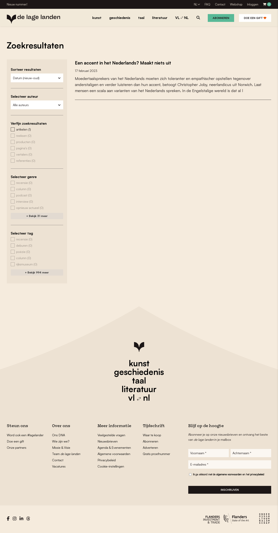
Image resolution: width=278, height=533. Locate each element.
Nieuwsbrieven (108, 441)
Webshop (236, 4)
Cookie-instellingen (111, 466)
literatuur (139, 389)
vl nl (139, 397)
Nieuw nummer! (17, 4)
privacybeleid (257, 475)
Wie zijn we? (60, 441)
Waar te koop (152, 435)
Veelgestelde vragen (111, 435)
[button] (37, 129)
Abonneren (221, 18)
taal (139, 380)
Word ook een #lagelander (25, 435)
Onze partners (16, 448)
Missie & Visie (61, 448)
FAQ (207, 4)
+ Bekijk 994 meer (37, 272)
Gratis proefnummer (156, 454)
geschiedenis (139, 372)
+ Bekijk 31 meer (37, 216)
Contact (220, 4)
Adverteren (150, 448)
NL (195, 4)
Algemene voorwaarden (114, 454)
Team (66, 454)
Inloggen (252, 4)
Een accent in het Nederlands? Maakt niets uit (129, 62)
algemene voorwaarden (229, 475)
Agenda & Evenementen (114, 448)
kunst (139, 363)
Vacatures (59, 466)
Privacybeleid (107, 460)
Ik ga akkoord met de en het (228, 475)
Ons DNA (58, 435)
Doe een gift (255, 18)
